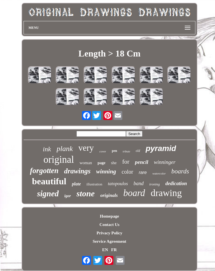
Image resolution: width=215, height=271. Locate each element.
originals (109, 195)
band (139, 183)
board (134, 193)
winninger (165, 162)
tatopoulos (118, 183)
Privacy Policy (109, 233)
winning (106, 171)
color (127, 172)
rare (143, 172)
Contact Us (109, 224)
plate (76, 184)
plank (65, 149)
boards (180, 171)
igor (67, 196)
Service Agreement (109, 241)
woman (86, 163)
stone (85, 193)
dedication (176, 183)
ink (47, 149)
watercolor (159, 173)
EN (105, 250)
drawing (166, 193)
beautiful (49, 181)
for (125, 161)
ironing (154, 184)
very (86, 148)
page (101, 163)
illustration (94, 184)
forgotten (44, 170)
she (113, 163)
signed (48, 193)
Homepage (109, 216)
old (138, 151)
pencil (141, 162)
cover (102, 151)
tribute (126, 151)
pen (114, 151)
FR (114, 250)
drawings (77, 171)
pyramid (161, 148)
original (58, 159)
